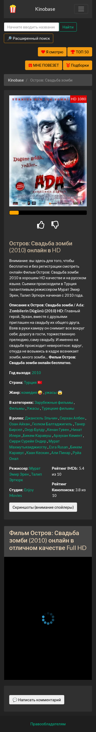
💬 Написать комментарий (37, 699)
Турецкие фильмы (57, 408)
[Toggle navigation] (81, 9)
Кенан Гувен (58, 429)
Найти (67, 27)
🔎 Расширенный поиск (28, 38)
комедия (29, 392)
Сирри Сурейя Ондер (28, 441)
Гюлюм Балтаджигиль (52, 424)
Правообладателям (48, 723)
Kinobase (45, 9)
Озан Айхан (19, 424)
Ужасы (33, 408)
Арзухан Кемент (68, 435)
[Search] (31, 27)
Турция (30, 382)
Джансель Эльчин (41, 418)
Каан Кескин (38, 452)
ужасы (51, 392)
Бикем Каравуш (37, 435)
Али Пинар (61, 452)
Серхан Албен (72, 418)
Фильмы (17, 408)
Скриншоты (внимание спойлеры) (43, 507)
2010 (36, 372)
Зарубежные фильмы (54, 402)
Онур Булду (35, 429)
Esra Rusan (59, 447)
